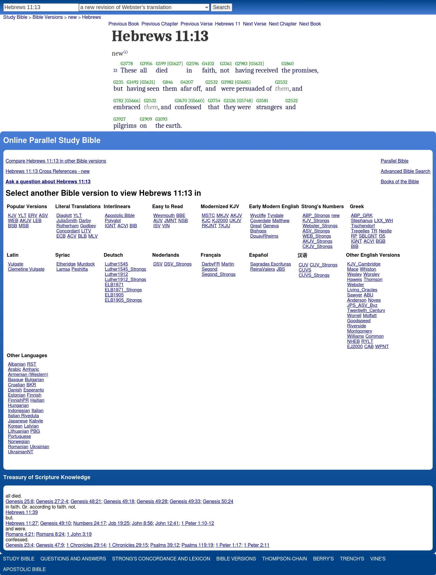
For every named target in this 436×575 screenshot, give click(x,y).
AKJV (25, 220)
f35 (382, 236)
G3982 (227, 82)
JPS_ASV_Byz (362, 305)
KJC (206, 220)
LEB (37, 220)
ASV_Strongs (316, 231)
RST (31, 364)
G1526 (230, 100)
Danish (15, 390)
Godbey (88, 226)
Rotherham (67, 226)
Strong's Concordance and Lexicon (161, 558)
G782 (119, 100)
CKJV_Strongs (317, 246)
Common (375, 336)
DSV (158, 264)
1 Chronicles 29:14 (86, 545)
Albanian (17, 364)
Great (255, 226)
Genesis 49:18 (119, 501)
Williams (355, 336)
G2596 (192, 63)
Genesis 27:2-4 (52, 501)
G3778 (127, 63)
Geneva (271, 226)
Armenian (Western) (28, 374)
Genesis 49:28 (152, 501)
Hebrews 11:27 (22, 523)
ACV (72, 236)
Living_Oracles (362, 290)
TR (374, 231)
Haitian (37, 400)
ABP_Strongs (316, 215)
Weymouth (164, 215)
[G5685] (243, 82)
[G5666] (132, 100)
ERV (32, 215)
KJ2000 (220, 220)
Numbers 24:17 (89, 523)
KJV (12, 215)
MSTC (208, 215)
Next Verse (254, 24)
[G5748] (245, 100)
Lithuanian (18, 431)
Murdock (86, 264)
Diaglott (64, 215)
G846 (168, 82)
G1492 (132, 82)
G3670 (181, 100)
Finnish (34, 395)
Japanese (18, 421)
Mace (352, 269)
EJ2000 (355, 346)
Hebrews (91, 17)
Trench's (352, 558)
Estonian (16, 395)
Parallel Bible (394, 161)
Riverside (356, 326)
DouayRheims (264, 236)
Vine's (378, 558)
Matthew (281, 220)
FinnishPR (18, 400)
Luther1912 (116, 274)
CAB (369, 346)
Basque (15, 379)
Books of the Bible (400, 181)
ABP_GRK (362, 215)
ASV (43, 215)
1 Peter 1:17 (228, 545)
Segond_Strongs (219, 274)
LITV (86, 231)
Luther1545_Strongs (125, 269)
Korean (15, 426)
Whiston (368, 269)
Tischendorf (363, 226)
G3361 (226, 63)
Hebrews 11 (227, 24)
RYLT (367, 341)
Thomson (372, 279)
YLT (22, 215)
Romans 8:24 (50, 534)
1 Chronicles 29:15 (128, 545)
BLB (82, 236)
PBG (35, 431)
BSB (12, 226)
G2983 (241, 63)
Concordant (68, 231)
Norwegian (18, 441)
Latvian (31, 426)
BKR (31, 385)
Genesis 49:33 (185, 501)
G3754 (214, 100)
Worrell (354, 315)
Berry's (323, 558)
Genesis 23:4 (20, 545)
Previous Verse (197, 24)
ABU (368, 295)
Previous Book (123, 24)
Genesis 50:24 (218, 501)
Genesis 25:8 (20, 501)
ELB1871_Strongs (123, 290)
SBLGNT (368, 236)
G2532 (212, 82)
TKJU (224, 226)
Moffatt (369, 315)
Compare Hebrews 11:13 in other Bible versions (56, 161)
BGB (380, 241)
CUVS (305, 270)
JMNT (170, 220)
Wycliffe (258, 215)
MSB (24, 226)
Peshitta (80, 269)
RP (354, 236)
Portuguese (19, 436)
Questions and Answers (73, 558)
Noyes (374, 300)
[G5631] (256, 63)
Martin (227, 264)
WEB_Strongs (316, 236)
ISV (157, 226)
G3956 (146, 63)
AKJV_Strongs (317, 241)
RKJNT (209, 226)
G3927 (120, 119)
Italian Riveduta (23, 416)
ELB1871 (114, 284)
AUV (158, 220)
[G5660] (197, 100)
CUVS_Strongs (314, 275)
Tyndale (275, 215)
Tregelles (360, 231)
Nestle (385, 231)
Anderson (356, 300)
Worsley (371, 274)
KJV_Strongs (315, 220)
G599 (161, 63)
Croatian (16, 385)
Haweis (354, 279)
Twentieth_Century (366, 310)
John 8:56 (142, 523)
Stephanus (362, 220)
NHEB (353, 341)
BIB (133, 226)
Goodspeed (358, 321)
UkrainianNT (20, 452)
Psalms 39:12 (164, 545)
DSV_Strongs (178, 264)
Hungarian (18, 405)
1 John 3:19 (79, 534)
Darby (85, 220)
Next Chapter (283, 24)
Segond (209, 269)
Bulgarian (34, 379)
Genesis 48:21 (86, 501)
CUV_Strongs (323, 265)
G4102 (208, 63)
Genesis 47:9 (50, 545)
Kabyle (36, 421)
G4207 (187, 82)
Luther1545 (116, 264)
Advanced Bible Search (405, 171)
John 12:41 (167, 523)
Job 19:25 (119, 523)
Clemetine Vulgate (26, 269)
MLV (93, 236)
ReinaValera (262, 269)
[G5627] (175, 63)
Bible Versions (47, 17)
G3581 (262, 100)
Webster (355, 284)
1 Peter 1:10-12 (197, 523)
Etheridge (66, 264)
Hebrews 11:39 (22, 512)
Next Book (310, 24)
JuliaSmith (66, 220)
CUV (303, 265)
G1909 (146, 119)
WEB (13, 220)
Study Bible (15, 17)
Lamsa (63, 269)
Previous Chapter (159, 24)
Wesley (354, 274)
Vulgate (15, 264)
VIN (166, 226)
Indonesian (19, 410)
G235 (119, 82)
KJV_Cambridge (363, 264)
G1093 (161, 119)
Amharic (30, 369)
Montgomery (359, 331)
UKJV (235, 220)
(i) (125, 52)
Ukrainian (39, 447)
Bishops (258, 231)
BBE (181, 215)
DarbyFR (211, 264)
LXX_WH (383, 220)
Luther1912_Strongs (125, 279)
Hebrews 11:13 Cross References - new (48, 171)
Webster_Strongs (320, 226)
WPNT (382, 346)
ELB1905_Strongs (123, 300)
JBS (280, 269)
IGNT (110, 226)
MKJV (222, 215)
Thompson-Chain (284, 558)
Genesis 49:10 (55, 523)
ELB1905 (114, 295)
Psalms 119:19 (197, 545)
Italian (38, 410)
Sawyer (354, 295)
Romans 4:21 (20, 534)
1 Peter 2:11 (257, 545)
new (72, 17)
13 (116, 70)
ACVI (123, 226)
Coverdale (260, 220)
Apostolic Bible (24, 569)
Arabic (14, 369)
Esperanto (33, 390)
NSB (183, 220)
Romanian (18, 447)
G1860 (287, 63)
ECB (61, 236)
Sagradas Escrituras (270, 264)
